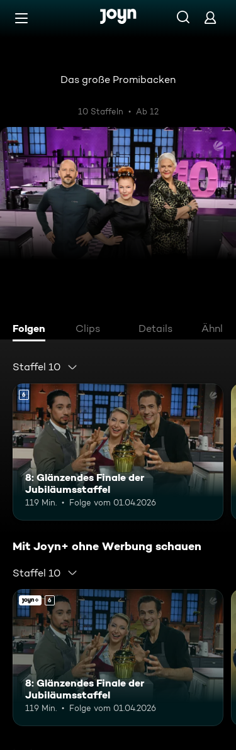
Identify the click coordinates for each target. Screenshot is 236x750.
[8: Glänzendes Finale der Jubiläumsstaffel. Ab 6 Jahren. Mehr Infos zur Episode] (118, 452)
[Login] (210, 17)
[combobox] (45, 367)
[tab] (32, 330)
